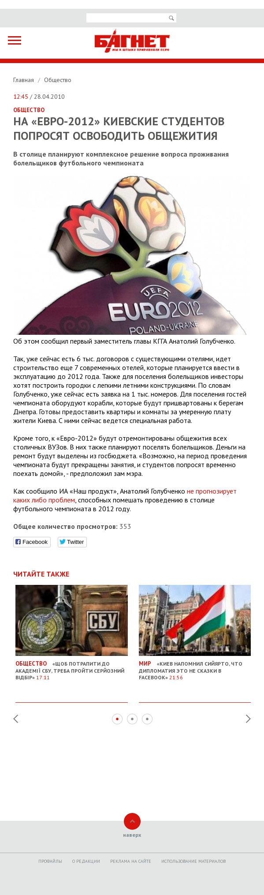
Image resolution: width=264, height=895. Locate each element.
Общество (57, 80)
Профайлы (50, 861)
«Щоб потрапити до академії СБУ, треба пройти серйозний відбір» (71, 667)
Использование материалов (193, 861)
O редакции (86, 861)
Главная (24, 80)
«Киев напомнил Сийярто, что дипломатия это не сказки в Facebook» (195, 667)
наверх (132, 834)
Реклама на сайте (130, 861)
